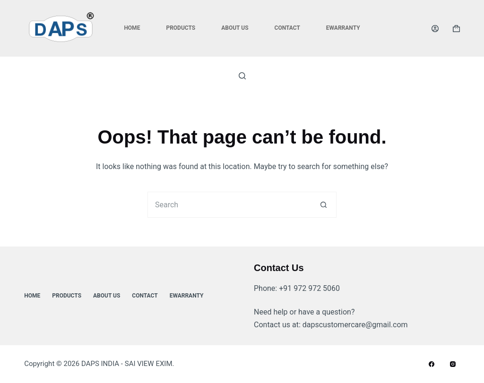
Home (132, 28)
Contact (287, 28)
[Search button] (324, 205)
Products (180, 28)
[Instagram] (453, 364)
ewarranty (343, 28)
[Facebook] (431, 364)
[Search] (242, 75)
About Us (234, 28)
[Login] (435, 28)
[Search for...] (229, 205)
